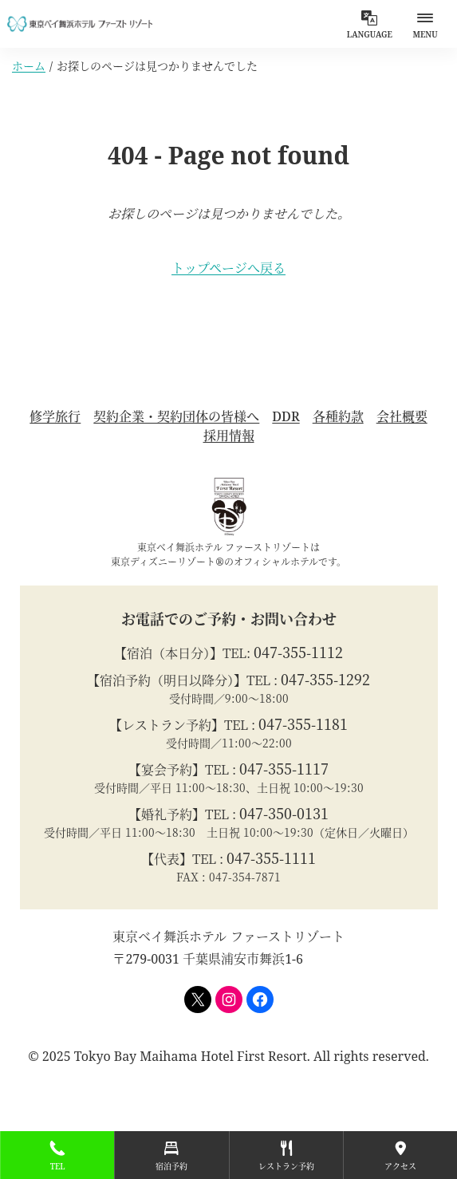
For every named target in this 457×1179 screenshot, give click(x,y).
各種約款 (338, 416)
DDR (285, 416)
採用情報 (228, 435)
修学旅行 (55, 416)
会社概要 (401, 416)
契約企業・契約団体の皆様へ (176, 416)
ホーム (28, 65)
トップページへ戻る (228, 268)
